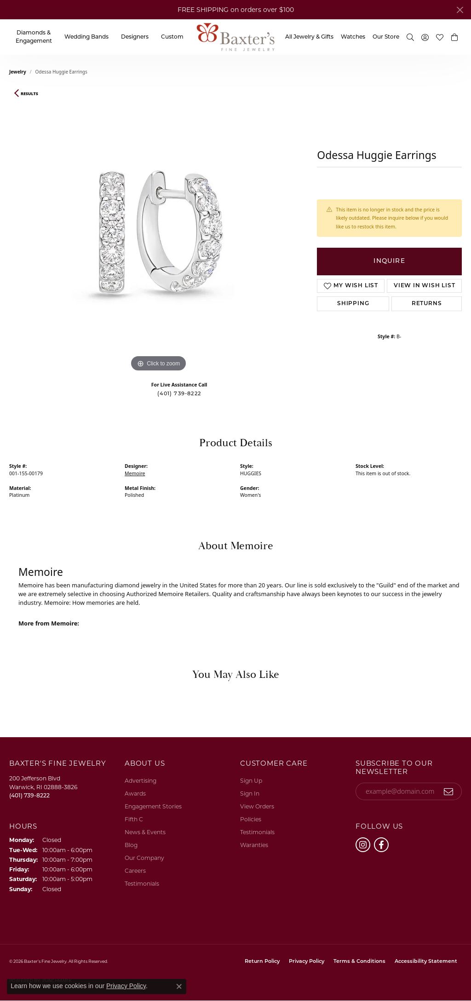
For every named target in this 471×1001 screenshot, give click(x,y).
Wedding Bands (86, 37)
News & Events (145, 832)
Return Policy (262, 961)
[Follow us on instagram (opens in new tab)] (363, 844)
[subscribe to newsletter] (448, 791)
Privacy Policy (306, 961)
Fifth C (134, 819)
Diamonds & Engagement (34, 37)
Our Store (386, 37)
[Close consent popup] (179, 986)
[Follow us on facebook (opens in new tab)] (381, 844)
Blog (131, 845)
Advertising (140, 780)
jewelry (17, 71)
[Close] (459, 10)
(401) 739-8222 (179, 394)
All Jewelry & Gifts (309, 37)
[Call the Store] (29, 795)
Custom (172, 37)
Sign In (249, 793)
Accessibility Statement (426, 961)
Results (29, 94)
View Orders (257, 806)
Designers (135, 37)
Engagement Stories (153, 806)
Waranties (254, 845)
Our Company (144, 857)
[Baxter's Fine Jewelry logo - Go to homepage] (235, 37)
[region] (159, 236)
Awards (135, 793)
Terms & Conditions (359, 961)
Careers (135, 870)
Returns (427, 304)
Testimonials (142, 883)
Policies (250, 819)
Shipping (353, 304)
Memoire (135, 473)
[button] (410, 37)
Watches (353, 37)
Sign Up (251, 780)
